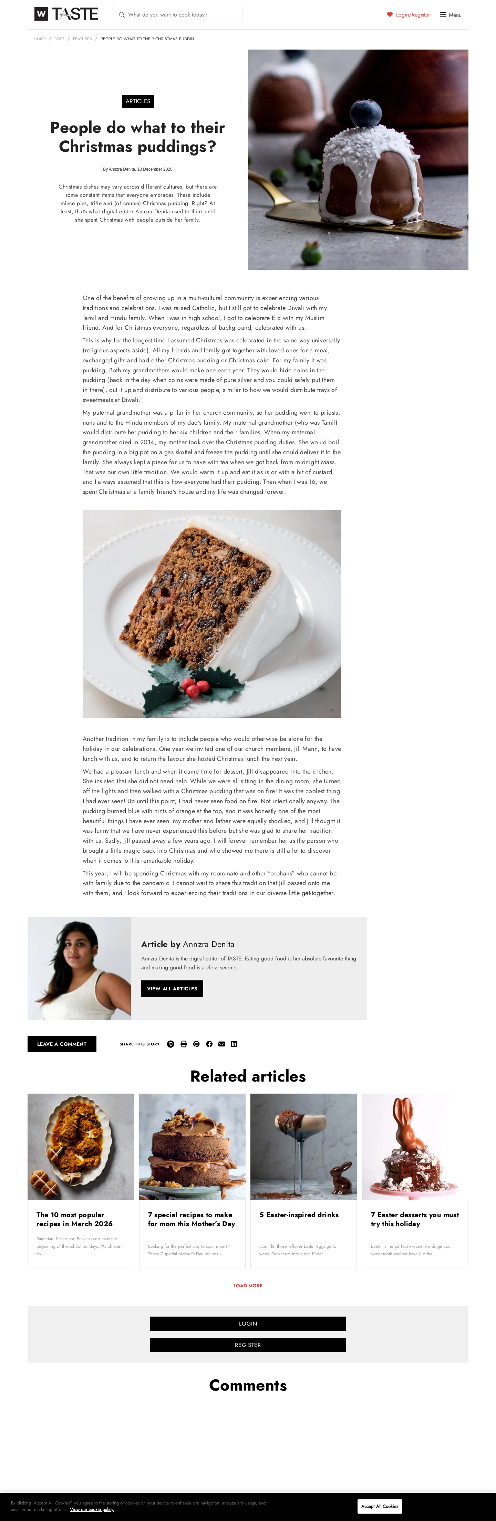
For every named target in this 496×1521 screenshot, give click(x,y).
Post (59, 39)
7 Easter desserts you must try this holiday (415, 1219)
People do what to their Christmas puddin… (149, 39)
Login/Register (408, 14)
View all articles (172, 988)
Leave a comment (62, 1044)
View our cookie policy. (92, 1509)
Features (82, 39)
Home (40, 39)
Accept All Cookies (379, 1506)
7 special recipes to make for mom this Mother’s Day (191, 1219)
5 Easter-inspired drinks (300, 1215)
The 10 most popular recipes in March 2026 (76, 1219)
